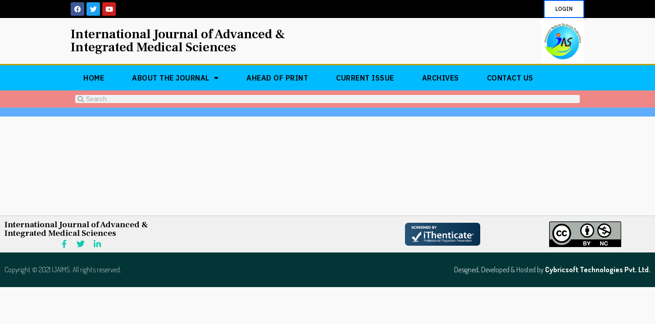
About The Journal (175, 78)
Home (93, 77)
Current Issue (365, 77)
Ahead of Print (277, 77)
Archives (440, 77)
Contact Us (510, 77)
